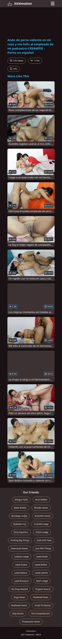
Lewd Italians (20, 572)
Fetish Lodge (42, 532)
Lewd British (41, 564)
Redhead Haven (19, 605)
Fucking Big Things (20, 540)
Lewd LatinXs (41, 572)
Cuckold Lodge (41, 524)
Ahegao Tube (21, 499)
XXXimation (19, 3)
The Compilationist (40, 613)
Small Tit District (43, 605)
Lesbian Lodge (21, 556)
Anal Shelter (41, 499)
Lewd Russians (21, 580)
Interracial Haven (19, 548)
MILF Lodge (42, 580)
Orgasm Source (43, 589)
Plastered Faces (40, 597)
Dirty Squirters (21, 532)
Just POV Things (43, 548)
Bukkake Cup (19, 524)
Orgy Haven (19, 597)
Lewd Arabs (42, 556)
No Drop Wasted (19, 589)
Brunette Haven (43, 515)
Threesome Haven (31, 621)
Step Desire (18, 613)
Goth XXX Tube (44, 540)
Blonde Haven (41, 507)
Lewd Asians (21, 564)
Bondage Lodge (19, 515)
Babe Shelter (20, 507)
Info (13, 68)
